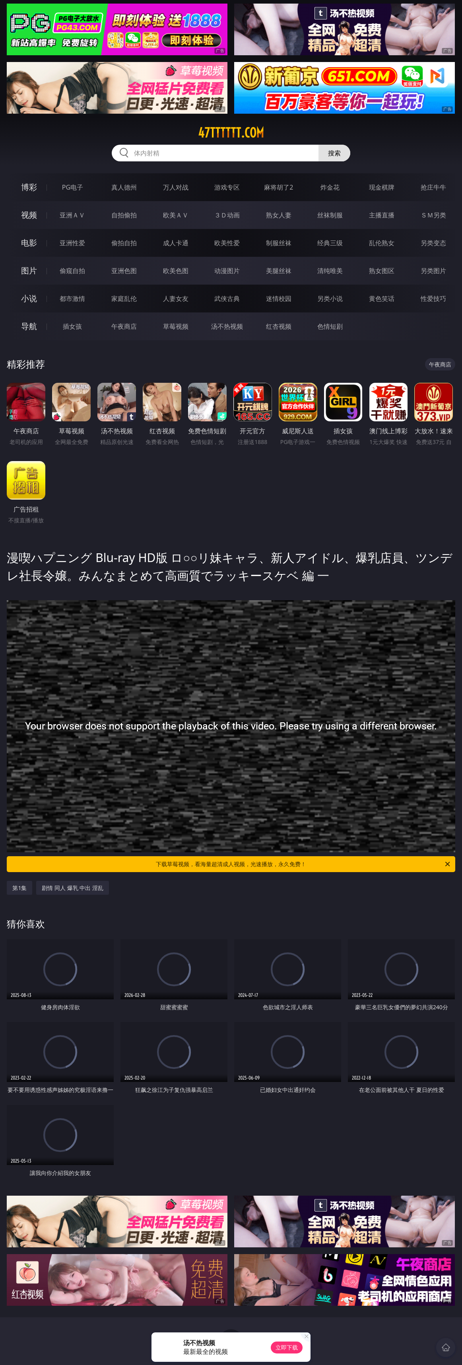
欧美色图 (175, 270)
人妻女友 (175, 298)
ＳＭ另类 (433, 215)
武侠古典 (227, 298)
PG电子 (72, 187)
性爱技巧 (433, 298)
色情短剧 (330, 326)
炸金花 (330, 187)
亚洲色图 (124, 270)
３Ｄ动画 (227, 215)
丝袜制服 (330, 215)
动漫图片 (227, 270)
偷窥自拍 (72, 270)
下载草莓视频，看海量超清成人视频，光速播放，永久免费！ (303, 864)
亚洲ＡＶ (72, 215)
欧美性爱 (227, 242)
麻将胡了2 (278, 187)
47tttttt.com (231, 133)
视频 (29, 214)
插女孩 (72, 326)
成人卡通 (175, 242)
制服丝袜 (278, 242)
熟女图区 (381, 270)
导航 (29, 326)
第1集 (19, 888)
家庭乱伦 (124, 298)
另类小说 (330, 298)
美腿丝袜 (278, 270)
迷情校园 (278, 298)
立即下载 (287, 1347)
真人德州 (124, 187)
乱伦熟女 (381, 242)
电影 (29, 242)
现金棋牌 (381, 187)
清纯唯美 (330, 270)
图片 (29, 270)
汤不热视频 (227, 326)
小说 (29, 298)
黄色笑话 (381, 298)
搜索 (334, 153)
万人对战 (175, 187)
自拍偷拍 (124, 215)
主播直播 (381, 215)
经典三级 (330, 242)
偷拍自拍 (124, 242)
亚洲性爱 (72, 242)
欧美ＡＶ (175, 215)
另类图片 (433, 270)
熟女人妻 (278, 215)
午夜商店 (124, 326)
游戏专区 (227, 187)
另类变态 (433, 242)
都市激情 (72, 298)
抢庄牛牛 (433, 187)
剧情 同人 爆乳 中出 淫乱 (72, 888)
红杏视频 (278, 326)
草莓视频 (175, 326)
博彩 (29, 187)
